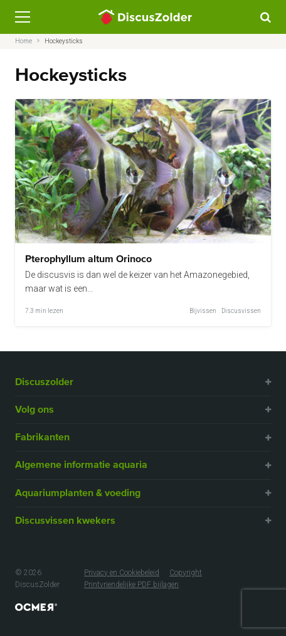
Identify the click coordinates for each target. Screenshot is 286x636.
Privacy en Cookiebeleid (121, 572)
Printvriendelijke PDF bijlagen (131, 584)
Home (23, 41)
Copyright (185, 572)
